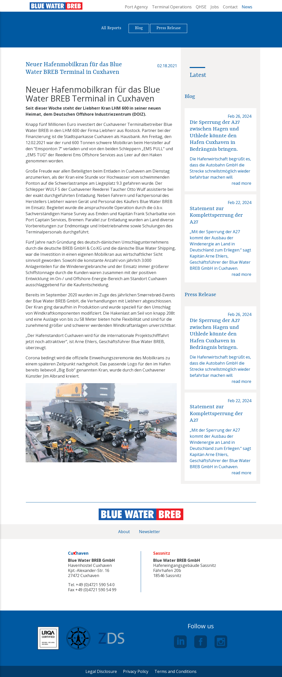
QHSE (201, 7)
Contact (230, 7)
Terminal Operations (172, 7)
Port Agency (136, 7)
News (247, 7)
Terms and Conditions (175, 671)
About (124, 531)
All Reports (111, 28)
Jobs (214, 7)
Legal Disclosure (101, 671)
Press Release (168, 28)
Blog (139, 28)
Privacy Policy (135, 671)
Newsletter (149, 531)
